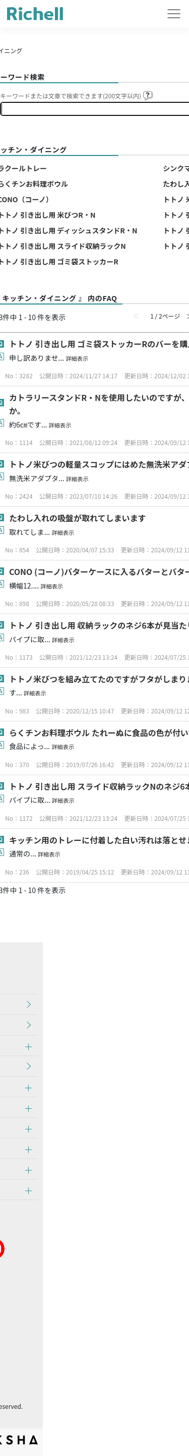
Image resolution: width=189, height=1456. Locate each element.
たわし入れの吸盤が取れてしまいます (77, 518)
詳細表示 (77, 358)
